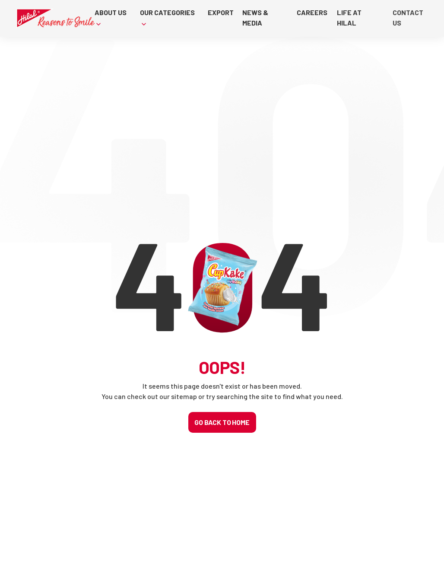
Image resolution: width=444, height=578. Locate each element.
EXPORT (221, 12)
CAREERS (312, 12)
